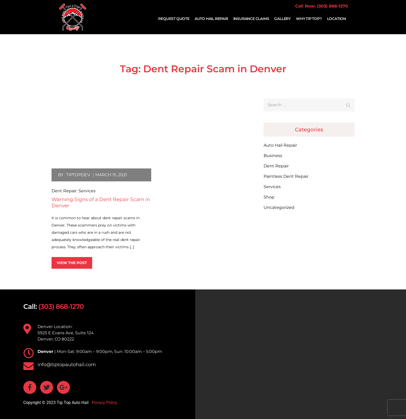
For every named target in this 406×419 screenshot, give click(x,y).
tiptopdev (78, 174)
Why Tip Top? (309, 18)
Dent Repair (64, 190)
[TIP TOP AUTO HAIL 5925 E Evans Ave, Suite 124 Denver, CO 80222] (300, 354)
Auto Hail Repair (211, 18)
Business (273, 155)
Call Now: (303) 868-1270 (321, 6)
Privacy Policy (104, 402)
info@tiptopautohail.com (67, 364)
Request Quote (173, 18)
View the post (72, 262)
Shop (269, 197)
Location (336, 18)
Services (87, 190)
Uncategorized (279, 207)
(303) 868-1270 (61, 306)
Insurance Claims (251, 18)
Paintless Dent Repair (286, 176)
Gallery (282, 18)
